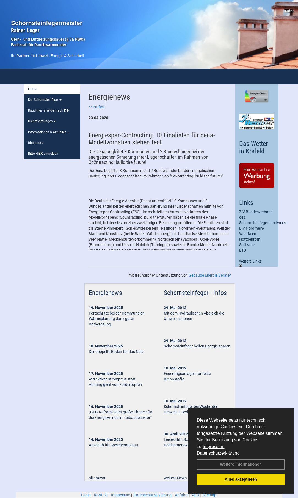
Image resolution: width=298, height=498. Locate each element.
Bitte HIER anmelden (43, 153)
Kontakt (101, 495)
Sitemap (209, 495)
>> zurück (97, 107)
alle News (97, 478)
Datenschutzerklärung (218, 453)
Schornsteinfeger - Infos (195, 293)
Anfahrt (181, 495)
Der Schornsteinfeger (45, 100)
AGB (195, 495)
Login (86, 495)
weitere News (175, 478)
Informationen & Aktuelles (48, 132)
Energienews (105, 293)
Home (32, 89)
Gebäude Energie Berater (210, 275)
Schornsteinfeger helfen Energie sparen (197, 346)
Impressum (213, 446)
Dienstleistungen (42, 121)
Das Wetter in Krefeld (253, 147)
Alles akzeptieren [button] (241, 479)
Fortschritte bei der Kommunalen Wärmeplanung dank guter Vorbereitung (117, 318)
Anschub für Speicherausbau (113, 445)
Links (246, 203)
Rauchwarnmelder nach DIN (49, 110)
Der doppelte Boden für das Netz (116, 351)
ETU (242, 250)
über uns (36, 143)
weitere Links (250, 263)
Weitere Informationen (241, 464)
